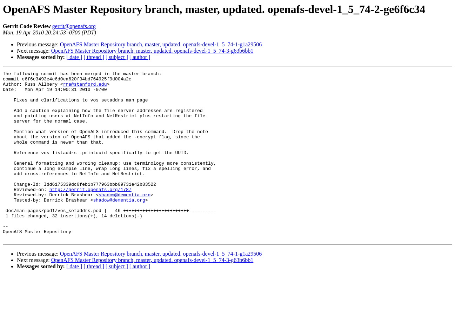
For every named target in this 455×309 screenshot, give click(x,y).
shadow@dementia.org (124, 220)
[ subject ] (117, 57)
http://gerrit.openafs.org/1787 (90, 213)
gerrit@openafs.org (74, 26)
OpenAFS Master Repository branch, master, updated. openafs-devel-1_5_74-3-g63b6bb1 (152, 51)
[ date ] (74, 57)
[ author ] (139, 57)
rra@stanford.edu (85, 87)
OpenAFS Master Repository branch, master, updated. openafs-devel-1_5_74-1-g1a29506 (161, 44)
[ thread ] (93, 57)
